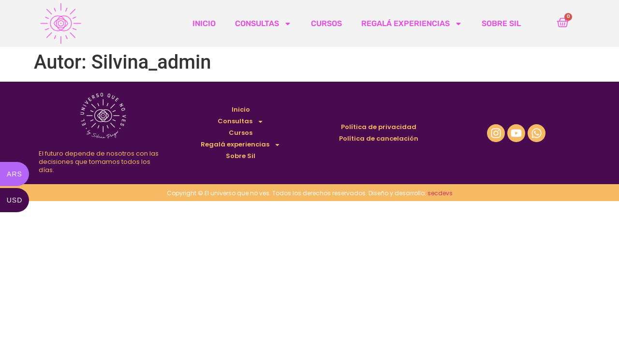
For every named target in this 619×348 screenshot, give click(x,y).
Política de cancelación (378, 138)
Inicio (204, 23)
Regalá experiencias (411, 23)
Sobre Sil (501, 23)
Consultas (263, 23)
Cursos (326, 23)
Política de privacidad (378, 126)
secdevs (440, 193)
